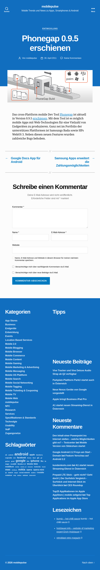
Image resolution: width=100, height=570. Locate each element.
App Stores (11, 320)
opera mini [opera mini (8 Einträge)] (38, 469)
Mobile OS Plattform (16, 375)
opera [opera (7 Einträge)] (29, 469)
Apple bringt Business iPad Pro (70, 399)
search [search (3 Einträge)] (10, 473)
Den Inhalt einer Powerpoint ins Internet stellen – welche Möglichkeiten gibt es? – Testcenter (74, 439)
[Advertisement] (72, 335)
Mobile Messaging (15, 371)
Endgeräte (10, 328)
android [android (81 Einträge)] (21, 454)
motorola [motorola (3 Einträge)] (37, 467)
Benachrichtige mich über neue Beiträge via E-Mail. (36, 272)
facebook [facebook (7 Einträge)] (21, 457)
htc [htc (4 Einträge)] (28, 461)
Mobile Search (13, 379)
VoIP (7, 429)
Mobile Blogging (14, 348)
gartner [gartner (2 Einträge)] (7, 461)
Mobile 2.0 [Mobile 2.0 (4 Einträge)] (22, 464)
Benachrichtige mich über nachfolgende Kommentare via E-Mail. (42, 267)
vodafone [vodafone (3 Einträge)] (8, 475)
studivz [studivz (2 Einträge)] (33, 472)
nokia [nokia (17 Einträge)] (21, 469)
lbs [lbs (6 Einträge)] (42, 461)
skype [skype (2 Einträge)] (16, 472)
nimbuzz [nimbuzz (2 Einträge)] (14, 470)
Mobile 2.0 (10, 344)
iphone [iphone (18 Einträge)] (35, 460)
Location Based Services (18, 340)
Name (15, 232)
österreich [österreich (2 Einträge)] (32, 475)
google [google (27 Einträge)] (21, 460)
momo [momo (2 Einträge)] (17, 467)
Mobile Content (13, 359)
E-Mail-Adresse (58, 232)
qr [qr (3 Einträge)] (6, 473)
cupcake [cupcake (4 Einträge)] (8, 458)
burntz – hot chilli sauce (68, 518)
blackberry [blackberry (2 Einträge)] (39, 455)
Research (10, 410)
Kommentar (18, 207)
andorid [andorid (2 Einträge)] (10, 455)
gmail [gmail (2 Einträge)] (12, 461)
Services (10, 414)
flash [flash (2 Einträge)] (34, 458)
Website (16, 245)
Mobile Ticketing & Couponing (21, 390)
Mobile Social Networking (19, 382)
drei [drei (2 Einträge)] (14, 458)
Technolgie (11, 421)
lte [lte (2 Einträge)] (45, 461)
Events (9, 336)
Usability (10, 425)
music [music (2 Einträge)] (44, 467)
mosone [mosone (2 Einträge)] (30, 467)
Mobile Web (11, 398)
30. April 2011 (50, 58)
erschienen (40, 118)
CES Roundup (75, 485)
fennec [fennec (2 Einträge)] (29, 458)
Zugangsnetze (13, 433)
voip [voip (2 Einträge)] (14, 475)
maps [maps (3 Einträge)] (7, 464)
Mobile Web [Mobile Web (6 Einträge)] (32, 464)
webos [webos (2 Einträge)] (19, 475)
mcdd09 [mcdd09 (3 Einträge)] (13, 464)
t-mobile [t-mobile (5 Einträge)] (40, 472)
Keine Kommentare (72, 58)
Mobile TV (10, 394)
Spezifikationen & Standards (20, 417)
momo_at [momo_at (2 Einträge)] (23, 467)
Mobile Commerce (15, 355)
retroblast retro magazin (68, 538)
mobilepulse (50, 6)
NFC (7, 406)
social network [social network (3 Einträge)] (24, 473)
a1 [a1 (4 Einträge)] (6, 455)
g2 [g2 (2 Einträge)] (41, 458)
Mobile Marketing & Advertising (22, 367)
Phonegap (66, 114)
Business (10, 324)
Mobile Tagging (13, 386)
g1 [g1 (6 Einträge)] (38, 458)
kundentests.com (62, 465)
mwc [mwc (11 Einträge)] (7, 469)
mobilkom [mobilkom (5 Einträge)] (9, 467)
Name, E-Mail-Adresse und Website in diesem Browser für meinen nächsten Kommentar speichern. (46, 259)
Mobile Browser (13, 351)
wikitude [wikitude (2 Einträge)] (25, 475)
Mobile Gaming (13, 363)
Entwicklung (50, 28)
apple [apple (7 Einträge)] (32, 454)
